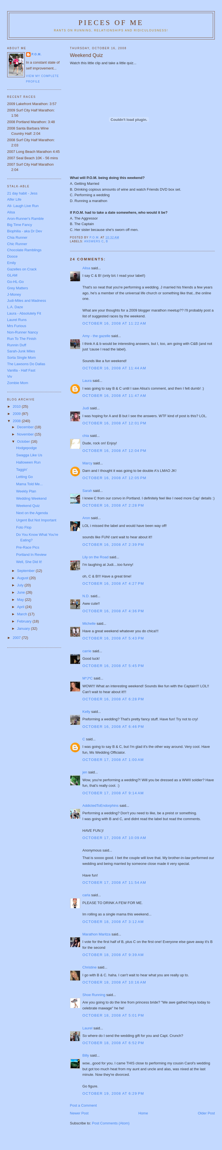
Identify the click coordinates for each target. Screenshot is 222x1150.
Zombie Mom (17, 383)
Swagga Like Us (29, 455)
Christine (90, 967)
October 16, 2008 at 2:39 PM (113, 544)
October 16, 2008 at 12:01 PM (114, 423)
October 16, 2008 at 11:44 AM (114, 368)
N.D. (86, 596)
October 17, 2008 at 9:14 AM (113, 793)
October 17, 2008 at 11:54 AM (114, 882)
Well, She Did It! (29, 562)
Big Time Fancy (19, 225)
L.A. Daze (15, 307)
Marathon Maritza (97, 934)
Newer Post (79, 1113)
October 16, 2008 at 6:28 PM (113, 699)
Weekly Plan (26, 491)
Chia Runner (17, 237)
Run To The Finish (21, 339)
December (26, 427)
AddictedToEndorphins (101, 805)
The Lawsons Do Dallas (26, 364)
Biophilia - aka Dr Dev (24, 231)
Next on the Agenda (32, 513)
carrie (87, 651)
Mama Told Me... (29, 484)
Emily (11, 263)
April (21, 607)
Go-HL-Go (15, 282)
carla (86, 895)
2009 (17, 414)
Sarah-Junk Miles (21, 351)
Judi (86, 408)
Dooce (12, 256)
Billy (86, 1055)
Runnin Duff (16, 345)
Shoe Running (94, 995)
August (23, 578)
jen (85, 772)
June (21, 592)
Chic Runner (17, 244)
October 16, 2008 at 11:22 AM (114, 323)
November (26, 434)
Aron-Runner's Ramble (25, 218)
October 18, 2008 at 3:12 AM (113, 922)
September (26, 571)
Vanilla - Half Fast (21, 370)
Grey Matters (17, 288)
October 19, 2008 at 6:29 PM (113, 1093)
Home (143, 1113)
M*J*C (88, 678)
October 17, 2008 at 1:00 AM (113, 760)
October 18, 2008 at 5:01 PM (113, 1015)
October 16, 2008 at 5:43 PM (113, 638)
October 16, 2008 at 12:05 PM (114, 478)
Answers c (94, 241)
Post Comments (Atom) (110, 1123)
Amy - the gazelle (96, 336)
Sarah (87, 491)
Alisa (86, 268)
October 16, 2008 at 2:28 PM (113, 505)
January (24, 628)
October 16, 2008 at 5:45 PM (113, 666)
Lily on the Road (96, 557)
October (24, 441)
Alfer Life (14, 199)
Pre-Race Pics (27, 547)
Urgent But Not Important (36, 520)
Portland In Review (31, 554)
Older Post (206, 1113)
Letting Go (24, 477)
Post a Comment (83, 1105)
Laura (87, 381)
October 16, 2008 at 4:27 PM (113, 583)
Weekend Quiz (28, 506)
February (25, 621)
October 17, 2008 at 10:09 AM (114, 838)
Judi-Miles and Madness (26, 300)
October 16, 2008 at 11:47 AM (114, 396)
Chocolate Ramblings (24, 250)
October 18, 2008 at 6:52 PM (113, 1043)
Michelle (89, 623)
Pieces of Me (110, 23)
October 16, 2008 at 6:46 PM (113, 727)
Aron (86, 518)
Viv (9, 376)
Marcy (87, 463)
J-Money (14, 294)
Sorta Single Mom (21, 357)
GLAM (12, 275)
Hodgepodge (26, 448)
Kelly (86, 712)
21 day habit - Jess (22, 193)
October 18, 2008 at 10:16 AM (114, 982)
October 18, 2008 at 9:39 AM (113, 955)
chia (86, 436)
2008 (17, 421)
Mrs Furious (16, 326)
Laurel (88, 1028)
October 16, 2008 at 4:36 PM (113, 611)
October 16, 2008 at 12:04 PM (114, 451)
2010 (17, 406)
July (20, 585)
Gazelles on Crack (22, 269)
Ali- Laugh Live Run (23, 206)
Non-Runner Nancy (22, 332)
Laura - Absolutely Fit (24, 313)
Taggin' (22, 469)
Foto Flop (23, 527)
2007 (17, 638)
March (22, 614)
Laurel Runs (17, 320)
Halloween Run (28, 462)
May (21, 600)
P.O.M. (37, 54)
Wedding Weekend (31, 498)
